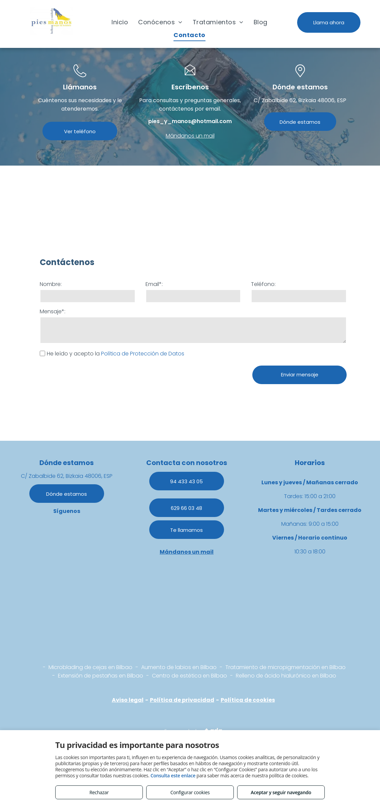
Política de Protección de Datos (142, 353)
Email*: (154, 284)
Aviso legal (128, 700)
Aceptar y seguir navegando (281, 792)
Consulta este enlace (173, 775)
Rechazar (98, 792)
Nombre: (51, 284)
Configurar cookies (190, 792)
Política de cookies (248, 700)
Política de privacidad (182, 700)
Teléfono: (263, 284)
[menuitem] (119, 22)
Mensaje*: (52, 311)
